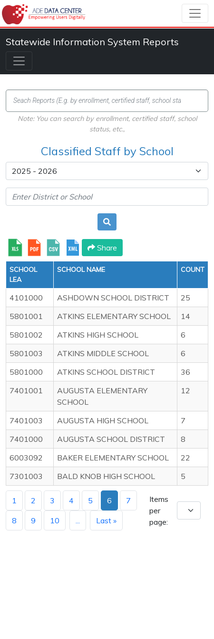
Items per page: (158, 510)
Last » (106, 520)
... (78, 520)
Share (102, 247)
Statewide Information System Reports (92, 42)
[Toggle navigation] (195, 13)
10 (54, 520)
